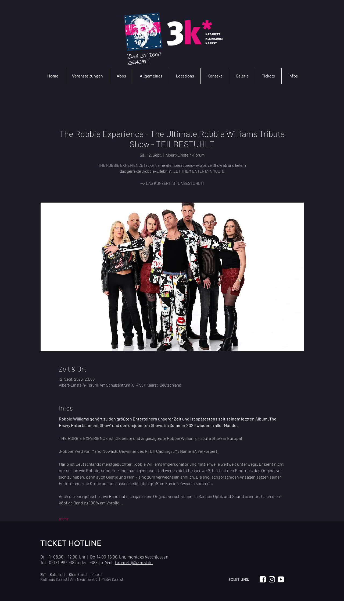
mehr (64, 518)
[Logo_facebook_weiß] (263, 579)
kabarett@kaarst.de (134, 562)
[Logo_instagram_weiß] (272, 579)
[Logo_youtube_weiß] (281, 579)
